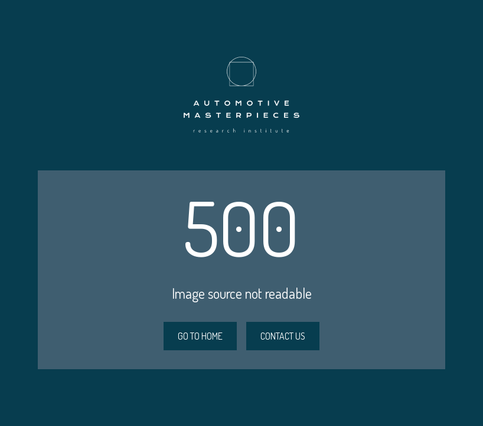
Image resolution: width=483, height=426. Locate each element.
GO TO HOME (200, 336)
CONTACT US (282, 336)
